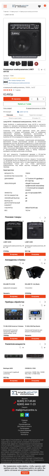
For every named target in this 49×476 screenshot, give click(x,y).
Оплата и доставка (15, 118)
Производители (24, 424)
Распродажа (24, 428)
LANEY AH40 (7, 242)
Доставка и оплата (24, 426)
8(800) (26, 404)
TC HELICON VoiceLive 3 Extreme (13, 326)
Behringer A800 (8, 368)
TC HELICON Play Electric (32, 326)
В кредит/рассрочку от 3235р (36, 108)
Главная (24, 420)
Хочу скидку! (7, 108)
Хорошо (25, 473)
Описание (9, 115)
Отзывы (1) (36, 118)
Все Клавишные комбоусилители (19, 83)
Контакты (24, 434)
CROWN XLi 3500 (30, 368)
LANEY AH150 (22, 112)
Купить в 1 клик (24, 104)
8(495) (26, 401)
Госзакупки (24, 432)
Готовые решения (24, 430)
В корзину (16, 99)
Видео (21, 115)
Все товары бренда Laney (17, 80)
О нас (24, 422)
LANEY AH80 (29, 242)
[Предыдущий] (40, 218)
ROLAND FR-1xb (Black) (32, 284)
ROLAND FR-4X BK (9, 284)
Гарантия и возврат (36, 115)
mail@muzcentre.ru (26, 410)
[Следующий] (45, 218)
